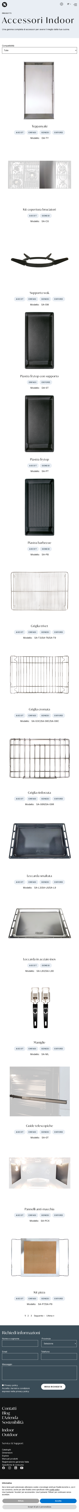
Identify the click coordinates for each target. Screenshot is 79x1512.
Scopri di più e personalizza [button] (39, 1507)
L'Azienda (10, 1417)
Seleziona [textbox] (48, 1343)
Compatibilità (8, 45)
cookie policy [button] (54, 1490)
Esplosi (5, 1455)
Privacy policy (11, 1385)
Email (4, 1351)
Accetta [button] (58, 1501)
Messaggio (7, 1364)
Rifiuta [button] (21, 1501)
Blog (6, 1413)
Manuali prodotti (10, 1458)
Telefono (45, 1351)
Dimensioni (7, 1452)
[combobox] (59, 1343)
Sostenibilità (12, 1422)
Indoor (8, 1430)
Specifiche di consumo (13, 1465)
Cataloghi (6, 1449)
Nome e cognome (10, 1338)
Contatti (9, 1408)
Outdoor (10, 1434)
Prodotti (7, 13)
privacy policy (22, 1391)
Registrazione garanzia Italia (15, 1462)
